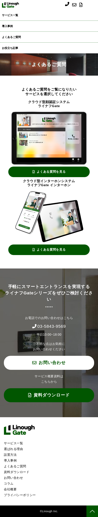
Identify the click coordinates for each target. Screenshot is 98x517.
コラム (9, 483)
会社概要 (10, 489)
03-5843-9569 (67, 5)
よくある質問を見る (51, 171)
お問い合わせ (74, 5)
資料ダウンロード (81, 5)
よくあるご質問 (11, 37)
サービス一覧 (10, 15)
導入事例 (7, 26)
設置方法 (10, 454)
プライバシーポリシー (20, 495)
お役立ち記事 (10, 48)
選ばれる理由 (13, 449)
